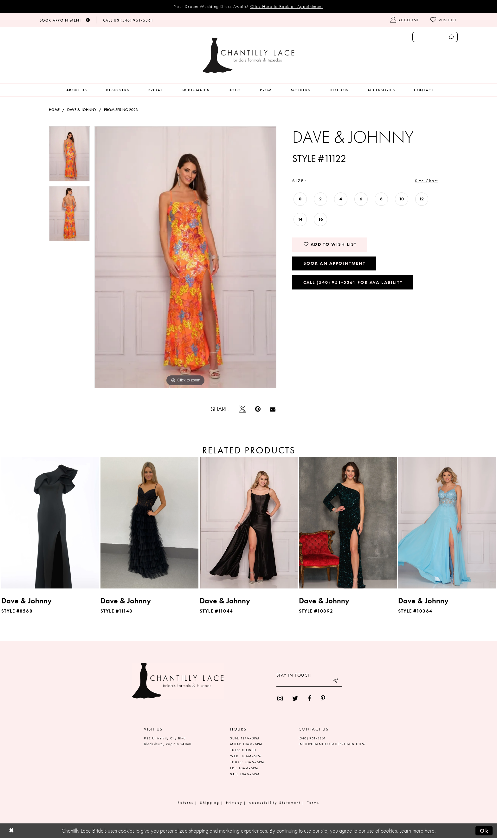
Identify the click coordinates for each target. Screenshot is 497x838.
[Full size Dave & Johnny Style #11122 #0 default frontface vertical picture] (185, 257)
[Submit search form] (451, 37)
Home (54, 110)
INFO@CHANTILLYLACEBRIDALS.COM (332, 744)
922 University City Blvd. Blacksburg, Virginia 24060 (167, 741)
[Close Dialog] (11, 830)
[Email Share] (272, 409)
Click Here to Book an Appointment (286, 6)
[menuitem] (77, 90)
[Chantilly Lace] (248, 55)
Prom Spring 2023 (121, 110)
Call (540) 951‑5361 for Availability (353, 282)
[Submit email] (336, 682)
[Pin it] (257, 409)
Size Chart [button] (426, 181)
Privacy (234, 802)
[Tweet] (242, 409)
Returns (186, 802)
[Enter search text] (435, 37)
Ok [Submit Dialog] (484, 830)
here (430, 830)
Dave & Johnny (81, 110)
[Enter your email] (309, 682)
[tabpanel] (69, 156)
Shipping (210, 802)
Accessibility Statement (275, 802)
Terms (313, 802)
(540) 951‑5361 (312, 738)
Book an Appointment (334, 263)
